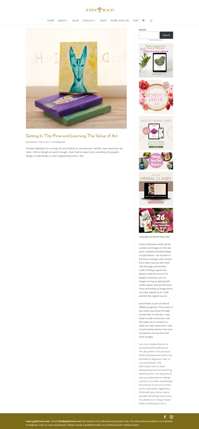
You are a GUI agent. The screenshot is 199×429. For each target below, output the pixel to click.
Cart (136, 21)
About (62, 21)
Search (142, 29)
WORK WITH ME (120, 21)
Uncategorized (58, 142)
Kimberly (33, 142)
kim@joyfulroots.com (70, 421)
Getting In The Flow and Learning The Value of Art (71, 135)
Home (50, 21)
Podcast (88, 21)
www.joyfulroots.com (38, 421)
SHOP (103, 21)
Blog (76, 21)
